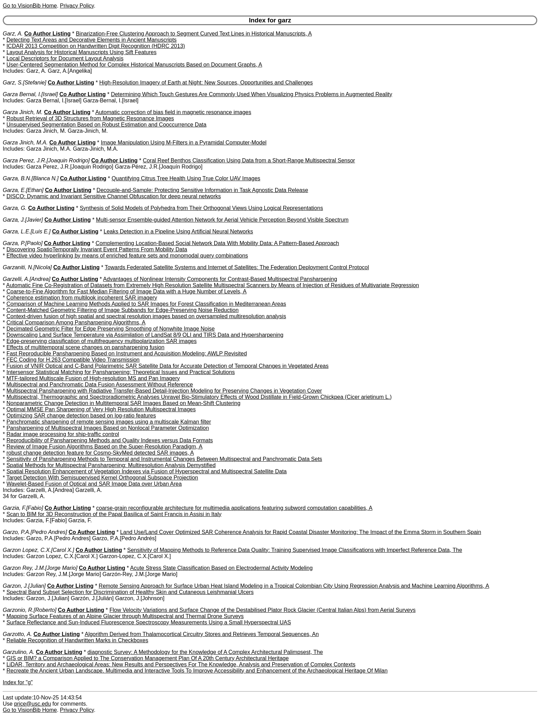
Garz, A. (13, 34)
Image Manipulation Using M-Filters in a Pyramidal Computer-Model (184, 142)
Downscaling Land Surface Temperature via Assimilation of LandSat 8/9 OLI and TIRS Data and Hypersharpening (145, 335)
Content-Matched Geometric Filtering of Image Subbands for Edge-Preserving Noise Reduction (123, 310)
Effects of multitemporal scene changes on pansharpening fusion (86, 347)
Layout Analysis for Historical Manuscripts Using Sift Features (82, 52)
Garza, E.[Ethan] (23, 190)
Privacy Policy (77, 6)
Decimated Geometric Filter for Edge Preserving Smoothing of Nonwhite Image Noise (111, 329)
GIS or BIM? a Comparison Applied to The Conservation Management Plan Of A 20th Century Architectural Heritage (148, 658)
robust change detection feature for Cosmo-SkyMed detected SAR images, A (100, 453)
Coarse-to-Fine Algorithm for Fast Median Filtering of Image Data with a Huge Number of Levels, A (127, 291)
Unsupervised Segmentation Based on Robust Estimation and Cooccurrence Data (107, 125)
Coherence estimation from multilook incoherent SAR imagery (82, 298)
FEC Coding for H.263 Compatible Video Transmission (73, 360)
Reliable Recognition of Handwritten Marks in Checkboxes (77, 640)
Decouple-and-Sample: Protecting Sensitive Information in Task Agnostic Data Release (202, 190)
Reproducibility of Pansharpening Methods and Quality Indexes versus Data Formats (110, 440)
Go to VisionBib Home (30, 6)
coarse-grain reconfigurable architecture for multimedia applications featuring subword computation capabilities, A (234, 508)
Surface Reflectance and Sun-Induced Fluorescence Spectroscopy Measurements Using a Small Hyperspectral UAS (149, 622)
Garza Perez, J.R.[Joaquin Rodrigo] (46, 160)
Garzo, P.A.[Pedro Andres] (35, 532)
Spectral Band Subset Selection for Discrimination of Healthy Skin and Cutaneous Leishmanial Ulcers (130, 592)
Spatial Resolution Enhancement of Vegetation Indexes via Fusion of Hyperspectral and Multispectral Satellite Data (147, 471)
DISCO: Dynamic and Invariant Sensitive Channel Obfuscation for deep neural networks (114, 196)
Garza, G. (15, 208)
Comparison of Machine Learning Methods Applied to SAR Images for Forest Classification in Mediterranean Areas (146, 304)
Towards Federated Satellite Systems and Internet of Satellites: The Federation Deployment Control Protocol (237, 267)
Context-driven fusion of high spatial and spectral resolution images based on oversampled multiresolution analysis (146, 316)
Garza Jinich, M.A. (25, 142)
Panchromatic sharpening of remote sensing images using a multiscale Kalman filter (109, 422)
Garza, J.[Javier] (23, 220)
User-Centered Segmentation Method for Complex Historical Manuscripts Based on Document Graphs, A (134, 65)
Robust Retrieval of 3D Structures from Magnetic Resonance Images (90, 118)
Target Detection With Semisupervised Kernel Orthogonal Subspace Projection (102, 478)
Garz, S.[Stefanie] (24, 82)
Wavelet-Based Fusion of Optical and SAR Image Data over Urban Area (94, 484)
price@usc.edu (32, 704)
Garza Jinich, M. (23, 112)
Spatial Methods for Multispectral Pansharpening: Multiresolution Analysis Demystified (111, 465)
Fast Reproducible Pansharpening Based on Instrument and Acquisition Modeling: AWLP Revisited (127, 353)
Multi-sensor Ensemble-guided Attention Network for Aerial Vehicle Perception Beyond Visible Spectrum (222, 220)
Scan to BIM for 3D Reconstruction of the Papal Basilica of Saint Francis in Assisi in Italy (114, 514)
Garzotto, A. (17, 634)
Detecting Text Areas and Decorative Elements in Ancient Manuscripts (92, 40)
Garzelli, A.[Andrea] (26, 279)
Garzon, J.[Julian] (24, 586)
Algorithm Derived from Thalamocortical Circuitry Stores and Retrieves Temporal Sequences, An (202, 634)
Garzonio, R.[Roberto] (29, 610)
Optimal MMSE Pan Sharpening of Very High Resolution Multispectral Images (101, 409)
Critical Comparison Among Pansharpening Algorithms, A (76, 322)
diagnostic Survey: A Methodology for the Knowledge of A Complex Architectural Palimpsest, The (205, 652)
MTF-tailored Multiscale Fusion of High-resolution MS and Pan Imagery (93, 378)
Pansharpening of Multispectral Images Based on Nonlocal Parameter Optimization (108, 428)
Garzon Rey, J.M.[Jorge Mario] (40, 568)
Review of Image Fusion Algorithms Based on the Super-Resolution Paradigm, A (104, 447)
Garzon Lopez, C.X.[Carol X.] (38, 550)
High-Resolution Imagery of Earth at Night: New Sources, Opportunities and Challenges (206, 82)
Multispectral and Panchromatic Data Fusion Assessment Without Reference (100, 384)
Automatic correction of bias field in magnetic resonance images (173, 112)
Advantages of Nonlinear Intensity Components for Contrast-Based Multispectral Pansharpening (220, 279)
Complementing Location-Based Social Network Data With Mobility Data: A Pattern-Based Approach (217, 243)
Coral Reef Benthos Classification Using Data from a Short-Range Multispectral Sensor (249, 160)
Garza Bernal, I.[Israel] (30, 94)
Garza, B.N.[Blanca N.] (31, 178)
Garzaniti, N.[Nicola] (27, 267)
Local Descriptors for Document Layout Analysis (65, 58)
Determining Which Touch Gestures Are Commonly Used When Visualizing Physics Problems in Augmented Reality (251, 94)
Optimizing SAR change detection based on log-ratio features (81, 415)
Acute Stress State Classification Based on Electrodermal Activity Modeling (221, 568)
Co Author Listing (47, 34)
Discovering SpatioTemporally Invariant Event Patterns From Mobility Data (97, 249)
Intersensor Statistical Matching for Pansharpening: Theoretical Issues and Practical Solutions (121, 372)
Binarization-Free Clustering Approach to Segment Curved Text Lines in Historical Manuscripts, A (194, 34)
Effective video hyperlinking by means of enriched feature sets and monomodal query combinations (127, 256)
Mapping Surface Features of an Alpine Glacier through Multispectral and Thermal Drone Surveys (125, 616)
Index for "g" (18, 682)
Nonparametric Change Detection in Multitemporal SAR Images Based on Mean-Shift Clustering (123, 403)
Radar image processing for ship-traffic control (63, 434)
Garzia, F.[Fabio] (23, 508)
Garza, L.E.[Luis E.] (27, 231)
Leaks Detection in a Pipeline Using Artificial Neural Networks (178, 231)
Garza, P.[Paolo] (22, 243)
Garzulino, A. (18, 652)
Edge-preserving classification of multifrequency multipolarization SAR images (102, 341)
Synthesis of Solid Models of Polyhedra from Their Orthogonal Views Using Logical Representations (201, 208)
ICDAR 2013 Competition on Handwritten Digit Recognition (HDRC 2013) (96, 46)
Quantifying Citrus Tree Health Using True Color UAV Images (186, 178)
